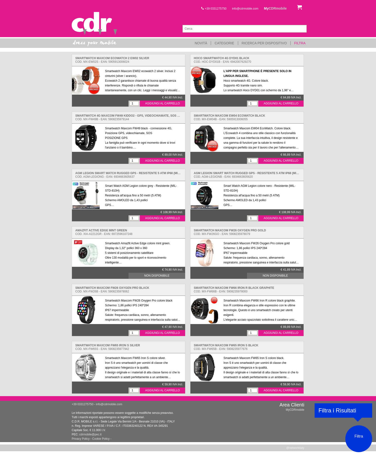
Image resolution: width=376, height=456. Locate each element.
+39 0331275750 (214, 8)
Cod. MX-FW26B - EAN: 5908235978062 (112, 289)
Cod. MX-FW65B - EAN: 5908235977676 (226, 347)
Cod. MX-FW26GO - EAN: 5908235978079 (230, 232)
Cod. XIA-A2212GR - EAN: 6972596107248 (103, 232)
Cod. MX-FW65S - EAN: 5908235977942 (107, 347)
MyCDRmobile (295, 409)
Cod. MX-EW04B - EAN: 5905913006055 (229, 117)
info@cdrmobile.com (245, 8)
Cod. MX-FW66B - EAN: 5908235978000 (234, 289)
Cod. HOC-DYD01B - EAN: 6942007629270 (222, 60)
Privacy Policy (81, 438)
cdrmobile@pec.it (90, 434)
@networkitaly (295, 448)
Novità (201, 43)
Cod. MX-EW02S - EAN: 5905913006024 (112, 60)
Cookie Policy (101, 438)
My (275, 8)
